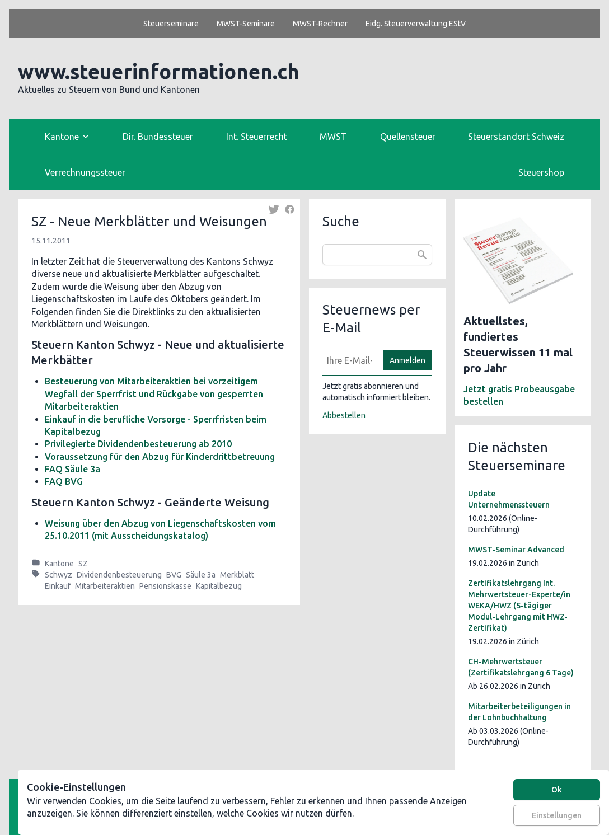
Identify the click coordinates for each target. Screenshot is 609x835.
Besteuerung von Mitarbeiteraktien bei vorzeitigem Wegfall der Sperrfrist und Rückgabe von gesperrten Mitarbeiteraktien (154, 393)
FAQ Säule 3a (72, 469)
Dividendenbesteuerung (119, 574)
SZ (83, 563)
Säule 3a (201, 574)
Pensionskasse (165, 585)
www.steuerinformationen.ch (158, 71)
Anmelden (407, 360)
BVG (173, 574)
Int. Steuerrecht (256, 137)
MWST (333, 137)
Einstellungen (557, 815)
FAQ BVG (64, 481)
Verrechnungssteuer (85, 172)
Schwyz (58, 574)
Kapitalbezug (219, 585)
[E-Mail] (349, 360)
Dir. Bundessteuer (158, 137)
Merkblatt (237, 574)
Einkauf (58, 585)
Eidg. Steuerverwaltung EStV (416, 23)
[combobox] (377, 254)
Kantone (59, 563)
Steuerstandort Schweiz (516, 137)
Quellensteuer (407, 137)
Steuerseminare (171, 23)
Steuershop (541, 172)
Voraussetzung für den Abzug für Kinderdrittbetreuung (160, 457)
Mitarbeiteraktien (105, 585)
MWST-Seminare (246, 23)
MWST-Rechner (320, 23)
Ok (556, 789)
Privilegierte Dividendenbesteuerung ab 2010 (138, 444)
